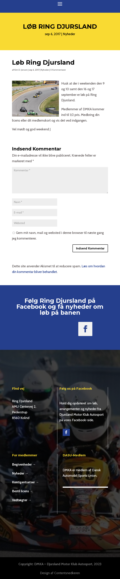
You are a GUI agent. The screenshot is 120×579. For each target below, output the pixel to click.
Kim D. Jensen (21, 69)
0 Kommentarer (58, 69)
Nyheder (69, 34)
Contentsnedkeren (67, 573)
